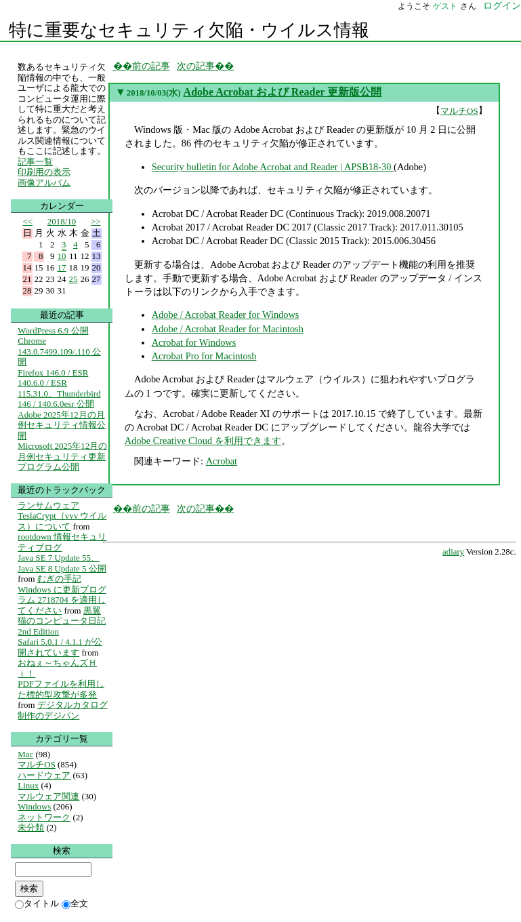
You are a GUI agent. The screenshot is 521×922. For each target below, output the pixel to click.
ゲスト (445, 6)
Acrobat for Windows (194, 342)
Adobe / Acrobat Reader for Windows (225, 314)
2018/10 (61, 221)
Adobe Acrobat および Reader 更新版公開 (283, 92)
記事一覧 (35, 162)
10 (62, 256)
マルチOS (459, 111)
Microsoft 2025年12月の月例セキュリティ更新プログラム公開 (62, 456)
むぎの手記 (59, 579)
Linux (28, 785)
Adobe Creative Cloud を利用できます (203, 440)
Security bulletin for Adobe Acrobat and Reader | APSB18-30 (273, 166)
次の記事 (196, 65)
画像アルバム (44, 183)
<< (28, 221)
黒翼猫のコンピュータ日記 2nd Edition (62, 621)
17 (62, 267)
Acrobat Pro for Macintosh (204, 355)
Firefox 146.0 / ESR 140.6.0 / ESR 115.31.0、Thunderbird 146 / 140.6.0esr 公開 (59, 388)
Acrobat (221, 461)
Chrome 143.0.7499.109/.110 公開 (59, 351)
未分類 (31, 827)
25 (73, 279)
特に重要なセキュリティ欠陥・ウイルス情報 (189, 30)
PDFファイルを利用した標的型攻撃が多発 (61, 689)
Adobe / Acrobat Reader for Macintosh (228, 328)
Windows (34, 806)
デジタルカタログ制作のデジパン (62, 710)
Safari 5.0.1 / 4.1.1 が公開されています (60, 647)
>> (96, 221)
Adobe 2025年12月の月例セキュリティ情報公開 (62, 425)
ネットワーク (44, 817)
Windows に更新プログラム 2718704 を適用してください (62, 600)
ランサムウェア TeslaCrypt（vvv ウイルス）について (62, 516)
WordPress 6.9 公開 (53, 330)
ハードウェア (44, 775)
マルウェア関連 (48, 796)
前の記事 (151, 65)
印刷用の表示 (44, 172)
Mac (25, 754)
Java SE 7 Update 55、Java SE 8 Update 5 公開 (62, 563)
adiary (453, 552)
